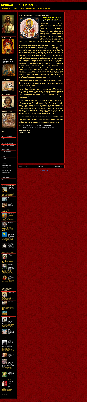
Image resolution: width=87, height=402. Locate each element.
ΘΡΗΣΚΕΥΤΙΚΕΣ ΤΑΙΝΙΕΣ (6, 181)
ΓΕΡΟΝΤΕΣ (4, 156)
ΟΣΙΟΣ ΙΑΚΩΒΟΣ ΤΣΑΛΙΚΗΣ (7, 153)
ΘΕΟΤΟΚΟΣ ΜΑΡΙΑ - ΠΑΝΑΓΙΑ (7, 136)
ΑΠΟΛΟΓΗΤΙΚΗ (24, 127)
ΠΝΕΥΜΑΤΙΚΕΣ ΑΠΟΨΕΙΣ (50, 127)
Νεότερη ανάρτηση (23, 166)
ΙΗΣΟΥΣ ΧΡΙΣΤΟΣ (5, 134)
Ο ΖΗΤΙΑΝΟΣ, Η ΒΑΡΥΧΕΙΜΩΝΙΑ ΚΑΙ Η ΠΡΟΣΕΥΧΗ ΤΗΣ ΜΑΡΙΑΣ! (11, 223)
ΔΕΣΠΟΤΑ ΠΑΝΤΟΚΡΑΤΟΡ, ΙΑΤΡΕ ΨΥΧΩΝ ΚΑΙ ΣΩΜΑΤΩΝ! (11, 277)
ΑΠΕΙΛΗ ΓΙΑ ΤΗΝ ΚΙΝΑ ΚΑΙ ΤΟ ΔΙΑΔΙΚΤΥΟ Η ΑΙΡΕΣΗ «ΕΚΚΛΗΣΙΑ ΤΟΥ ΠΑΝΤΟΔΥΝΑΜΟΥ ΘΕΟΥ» (11, 235)
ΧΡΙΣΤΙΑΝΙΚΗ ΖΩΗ (5, 167)
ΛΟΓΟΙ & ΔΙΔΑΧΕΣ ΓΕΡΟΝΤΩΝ (7, 143)
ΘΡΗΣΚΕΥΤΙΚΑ (4, 174)
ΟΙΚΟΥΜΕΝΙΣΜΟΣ (31, 127)
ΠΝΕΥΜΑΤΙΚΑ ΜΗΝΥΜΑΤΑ (6, 170)
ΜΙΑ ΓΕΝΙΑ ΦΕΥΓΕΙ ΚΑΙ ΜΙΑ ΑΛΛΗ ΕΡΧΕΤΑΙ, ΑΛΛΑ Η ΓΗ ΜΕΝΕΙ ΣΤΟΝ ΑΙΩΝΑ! (11, 355)
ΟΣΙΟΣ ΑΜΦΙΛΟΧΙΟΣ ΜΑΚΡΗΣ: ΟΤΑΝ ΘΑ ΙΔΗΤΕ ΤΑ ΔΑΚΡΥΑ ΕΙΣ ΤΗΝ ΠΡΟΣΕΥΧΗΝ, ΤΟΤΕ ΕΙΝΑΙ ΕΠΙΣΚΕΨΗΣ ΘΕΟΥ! (8, 332)
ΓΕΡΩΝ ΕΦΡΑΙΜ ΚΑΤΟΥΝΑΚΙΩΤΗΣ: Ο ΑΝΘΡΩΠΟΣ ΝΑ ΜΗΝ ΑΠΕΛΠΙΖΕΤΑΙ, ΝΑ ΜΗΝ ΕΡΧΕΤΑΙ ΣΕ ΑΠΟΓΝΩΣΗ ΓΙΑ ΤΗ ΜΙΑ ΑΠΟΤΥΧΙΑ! (11, 246)
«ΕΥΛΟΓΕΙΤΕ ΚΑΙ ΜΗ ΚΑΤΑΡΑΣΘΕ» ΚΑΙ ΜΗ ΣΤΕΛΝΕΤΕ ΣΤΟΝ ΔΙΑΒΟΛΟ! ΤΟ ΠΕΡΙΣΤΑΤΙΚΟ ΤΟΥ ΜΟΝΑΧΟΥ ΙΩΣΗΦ (11, 189)
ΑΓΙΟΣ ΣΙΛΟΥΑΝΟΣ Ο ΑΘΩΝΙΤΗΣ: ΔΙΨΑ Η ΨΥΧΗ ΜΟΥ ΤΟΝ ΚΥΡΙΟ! (11, 374)
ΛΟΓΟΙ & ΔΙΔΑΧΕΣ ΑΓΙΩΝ (6, 141)
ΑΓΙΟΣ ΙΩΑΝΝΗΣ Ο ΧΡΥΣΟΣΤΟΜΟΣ (8, 145)
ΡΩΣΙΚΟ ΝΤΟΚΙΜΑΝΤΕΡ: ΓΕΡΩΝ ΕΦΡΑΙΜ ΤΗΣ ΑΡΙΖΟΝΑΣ (10, 198)
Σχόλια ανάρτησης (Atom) (43, 170)
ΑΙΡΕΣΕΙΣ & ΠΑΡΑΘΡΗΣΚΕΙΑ (7, 177)
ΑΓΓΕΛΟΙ (3, 138)
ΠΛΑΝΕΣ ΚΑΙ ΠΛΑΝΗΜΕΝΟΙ (40, 127)
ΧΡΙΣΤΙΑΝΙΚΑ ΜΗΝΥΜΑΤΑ (6, 165)
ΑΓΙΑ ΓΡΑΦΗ (4, 160)
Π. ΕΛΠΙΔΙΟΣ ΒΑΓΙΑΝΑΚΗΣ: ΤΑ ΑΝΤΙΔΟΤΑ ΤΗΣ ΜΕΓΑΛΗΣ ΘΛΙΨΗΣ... (10, 205)
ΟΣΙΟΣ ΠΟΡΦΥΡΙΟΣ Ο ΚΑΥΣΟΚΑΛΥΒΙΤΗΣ (6, 149)
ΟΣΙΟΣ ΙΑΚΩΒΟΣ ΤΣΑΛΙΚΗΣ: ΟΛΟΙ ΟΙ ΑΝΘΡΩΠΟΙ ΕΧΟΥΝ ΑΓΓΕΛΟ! (11, 302)
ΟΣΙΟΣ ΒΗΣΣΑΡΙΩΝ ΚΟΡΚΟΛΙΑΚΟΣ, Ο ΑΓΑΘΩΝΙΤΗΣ (11, 293)
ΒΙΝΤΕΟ (3, 179)
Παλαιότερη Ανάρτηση (58, 166)
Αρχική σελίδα (40, 166)
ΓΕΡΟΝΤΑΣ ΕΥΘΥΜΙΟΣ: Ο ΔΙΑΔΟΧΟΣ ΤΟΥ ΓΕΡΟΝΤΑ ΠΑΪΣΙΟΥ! (11, 256)
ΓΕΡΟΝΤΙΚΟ (4, 158)
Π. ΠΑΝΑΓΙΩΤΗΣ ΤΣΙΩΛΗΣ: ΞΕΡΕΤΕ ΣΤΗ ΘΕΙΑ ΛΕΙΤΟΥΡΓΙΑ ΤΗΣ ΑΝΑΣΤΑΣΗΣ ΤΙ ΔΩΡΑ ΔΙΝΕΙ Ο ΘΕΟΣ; (11, 384)
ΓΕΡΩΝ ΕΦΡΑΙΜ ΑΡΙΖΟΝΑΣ (7, 151)
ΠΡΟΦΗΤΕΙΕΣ (4, 163)
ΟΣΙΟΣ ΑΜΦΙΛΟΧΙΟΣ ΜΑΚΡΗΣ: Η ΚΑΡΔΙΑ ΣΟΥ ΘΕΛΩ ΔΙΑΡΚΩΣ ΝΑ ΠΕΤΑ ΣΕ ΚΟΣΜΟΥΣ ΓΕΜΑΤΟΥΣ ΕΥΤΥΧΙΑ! (8, 320)
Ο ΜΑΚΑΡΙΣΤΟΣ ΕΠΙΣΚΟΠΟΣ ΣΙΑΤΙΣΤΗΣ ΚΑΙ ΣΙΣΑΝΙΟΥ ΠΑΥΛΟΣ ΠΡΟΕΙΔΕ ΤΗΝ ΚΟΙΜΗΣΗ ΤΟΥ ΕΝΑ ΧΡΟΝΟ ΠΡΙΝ (11, 267)
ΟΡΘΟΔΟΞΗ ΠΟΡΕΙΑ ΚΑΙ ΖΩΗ (20, 4)
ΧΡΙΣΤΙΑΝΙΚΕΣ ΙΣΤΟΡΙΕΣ (6, 172)
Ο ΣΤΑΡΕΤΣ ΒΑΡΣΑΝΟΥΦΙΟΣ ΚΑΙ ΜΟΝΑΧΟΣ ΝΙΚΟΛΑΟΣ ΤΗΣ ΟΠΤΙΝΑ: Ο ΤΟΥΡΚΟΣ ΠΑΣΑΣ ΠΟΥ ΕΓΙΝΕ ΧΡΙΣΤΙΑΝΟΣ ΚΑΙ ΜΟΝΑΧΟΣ (8, 343)
